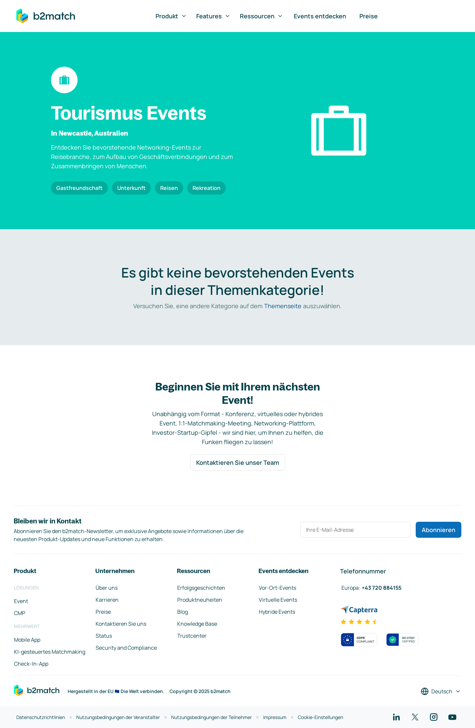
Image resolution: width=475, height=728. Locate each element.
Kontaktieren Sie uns (121, 623)
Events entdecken (320, 16)
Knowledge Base (197, 623)
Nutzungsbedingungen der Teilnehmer (211, 717)
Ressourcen (261, 16)
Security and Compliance (126, 647)
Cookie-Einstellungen (320, 717)
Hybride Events (277, 611)
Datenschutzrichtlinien (40, 717)
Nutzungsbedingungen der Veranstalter (118, 717)
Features (213, 16)
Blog (182, 611)
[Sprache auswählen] (440, 691)
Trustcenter (192, 635)
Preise (368, 16)
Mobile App (27, 639)
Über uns (107, 587)
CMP (19, 613)
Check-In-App (31, 663)
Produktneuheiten (199, 599)
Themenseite (282, 306)
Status (104, 635)
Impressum (274, 717)
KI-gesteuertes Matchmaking (49, 651)
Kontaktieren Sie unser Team (237, 462)
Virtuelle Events (278, 599)
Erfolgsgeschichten (201, 587)
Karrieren (107, 599)
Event (21, 601)
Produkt (171, 16)
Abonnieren (438, 530)
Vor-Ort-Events (277, 587)
